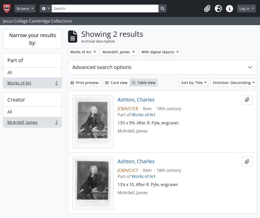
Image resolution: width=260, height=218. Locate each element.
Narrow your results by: (32, 39)
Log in (245, 8)
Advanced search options (102, 67)
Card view (116, 82)
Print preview (84, 82)
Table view (143, 82)
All (9, 72)
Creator (16, 99)
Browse (23, 8)
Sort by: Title (192, 82)
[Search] (105, 8)
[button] (207, 8)
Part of (15, 60)
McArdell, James (32, 123)
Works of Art (32, 84)
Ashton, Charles (136, 100)
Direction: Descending (232, 82)
